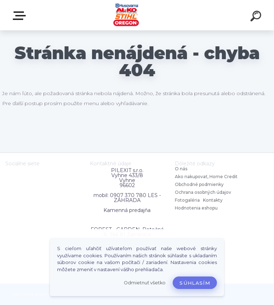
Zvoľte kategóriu (21, 15)
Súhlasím (194, 283)
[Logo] (126, 15)
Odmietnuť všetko (145, 282)
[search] (256, 17)
